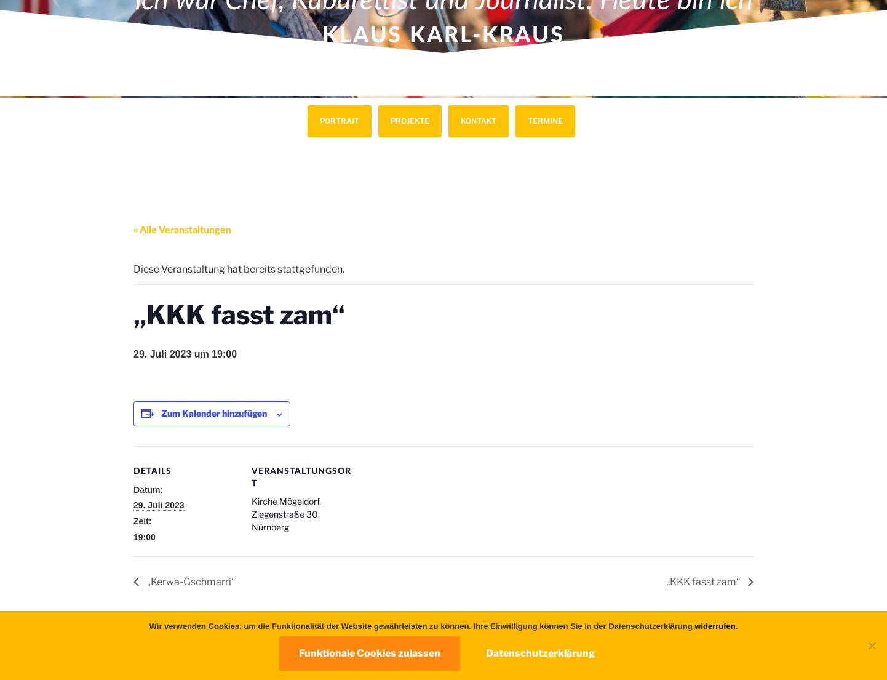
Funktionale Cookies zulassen (369, 653)
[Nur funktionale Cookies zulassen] (871, 645)
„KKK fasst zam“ (704, 582)
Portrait (339, 121)
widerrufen (714, 626)
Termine (545, 121)
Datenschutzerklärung (540, 653)
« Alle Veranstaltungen (182, 230)
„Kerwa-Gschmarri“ (190, 582)
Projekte (410, 121)
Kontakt (478, 121)
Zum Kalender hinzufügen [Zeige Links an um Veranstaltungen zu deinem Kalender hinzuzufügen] (214, 413)
